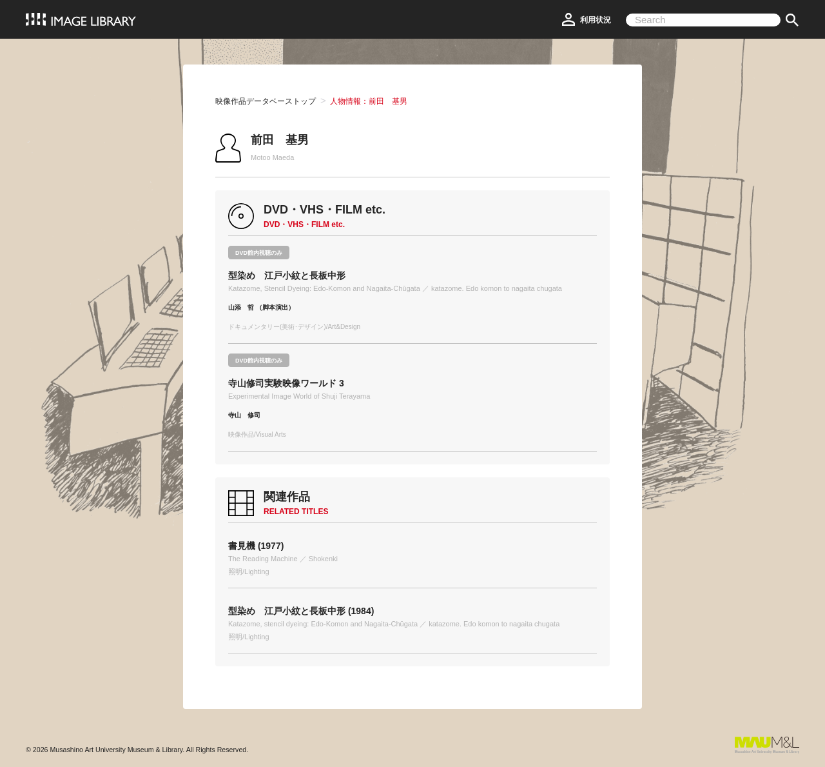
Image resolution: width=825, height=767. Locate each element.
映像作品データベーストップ (265, 101)
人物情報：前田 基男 (368, 101)
